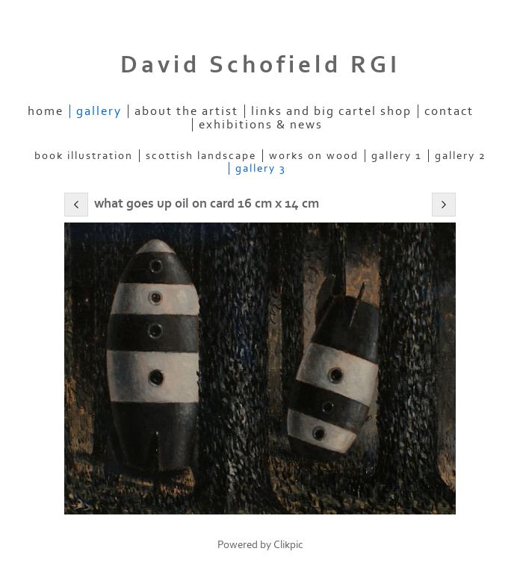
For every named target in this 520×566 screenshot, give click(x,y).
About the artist (186, 111)
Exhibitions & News (261, 124)
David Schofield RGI (260, 65)
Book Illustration (83, 155)
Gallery (99, 111)
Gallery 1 (396, 155)
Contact (449, 111)
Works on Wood (314, 155)
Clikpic (288, 544)
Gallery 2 (460, 155)
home (46, 111)
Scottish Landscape (201, 155)
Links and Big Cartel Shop (331, 111)
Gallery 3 (260, 168)
